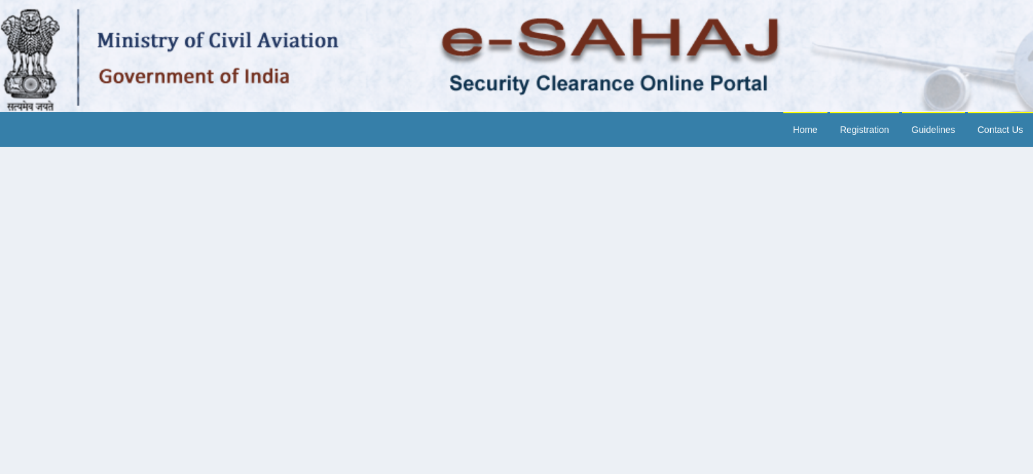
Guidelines (933, 129)
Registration (864, 129)
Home (805, 129)
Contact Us (1000, 129)
